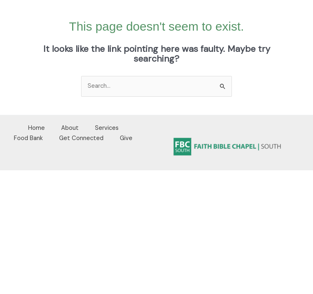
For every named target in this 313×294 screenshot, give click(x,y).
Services (107, 128)
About (70, 128)
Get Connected (81, 138)
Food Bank (28, 138)
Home (36, 128)
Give (126, 138)
